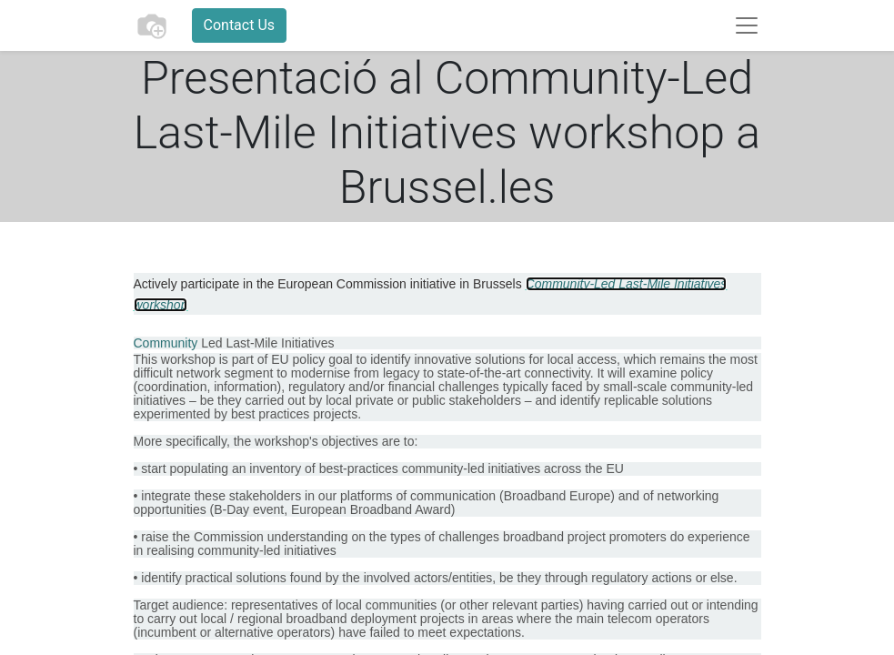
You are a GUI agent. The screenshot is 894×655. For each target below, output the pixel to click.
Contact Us (240, 25)
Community (166, 343)
